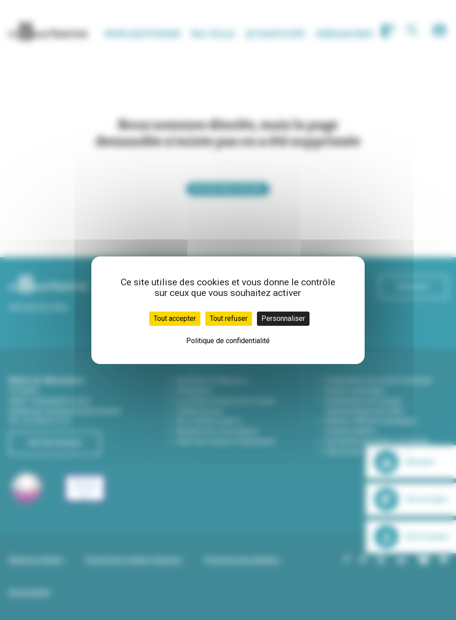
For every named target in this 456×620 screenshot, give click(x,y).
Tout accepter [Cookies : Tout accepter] (175, 318)
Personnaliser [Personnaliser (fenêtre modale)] (283, 318)
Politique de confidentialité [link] (228, 340)
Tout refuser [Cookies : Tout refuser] (229, 318)
